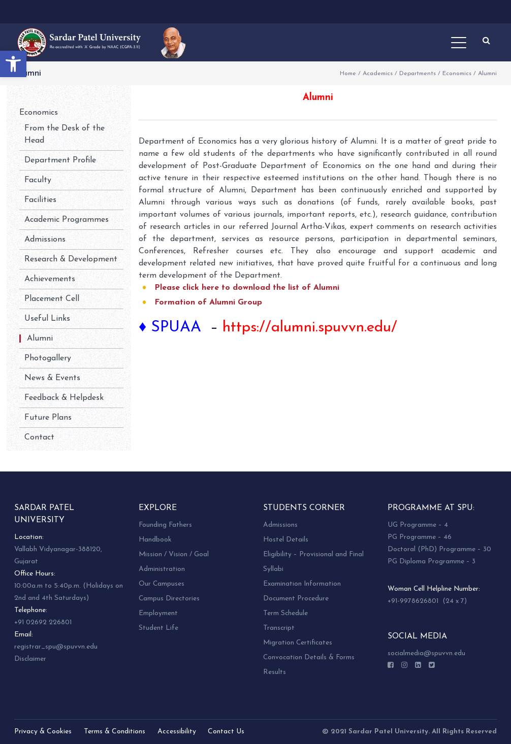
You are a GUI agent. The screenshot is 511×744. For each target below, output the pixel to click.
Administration (162, 569)
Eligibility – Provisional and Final (313, 554)
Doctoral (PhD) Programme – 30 (439, 549)
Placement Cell (51, 299)
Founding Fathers (165, 525)
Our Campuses (161, 584)
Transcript (279, 628)
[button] (13, 64)
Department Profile (60, 160)
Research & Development (70, 259)
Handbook (155, 539)
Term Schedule (285, 613)
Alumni (40, 338)
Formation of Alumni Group (208, 302)
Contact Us (226, 731)
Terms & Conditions (114, 731)
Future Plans (48, 418)
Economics (456, 74)
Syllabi (273, 569)
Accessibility (176, 731)
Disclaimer (30, 659)
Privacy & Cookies (43, 731)
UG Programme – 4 (418, 525)
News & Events (52, 378)
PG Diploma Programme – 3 (431, 561)
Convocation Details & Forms (309, 657)
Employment (158, 613)
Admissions (45, 239)
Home (348, 74)
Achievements (49, 279)
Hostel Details (285, 539)
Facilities (40, 200)
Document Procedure (296, 598)
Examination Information (302, 584)
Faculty (37, 180)
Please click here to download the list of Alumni (246, 288)
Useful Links (47, 319)
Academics (378, 74)
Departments (417, 74)
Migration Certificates (297, 642)
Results (274, 672)
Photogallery (47, 358)
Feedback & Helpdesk (64, 398)
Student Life (158, 628)
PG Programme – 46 (420, 537)
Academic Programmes (66, 220)
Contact (39, 437)
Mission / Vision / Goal (174, 554)
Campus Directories (169, 598)
